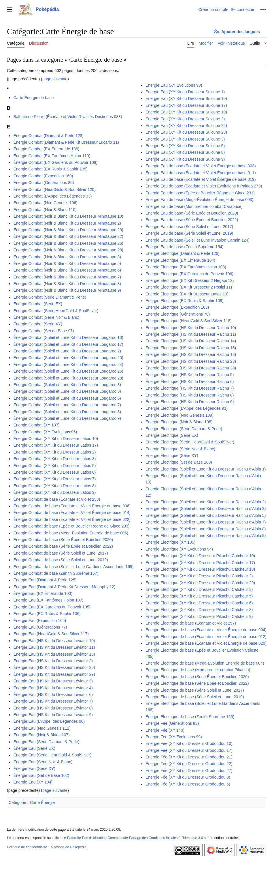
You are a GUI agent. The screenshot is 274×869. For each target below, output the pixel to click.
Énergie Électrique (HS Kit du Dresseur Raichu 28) (190, 368)
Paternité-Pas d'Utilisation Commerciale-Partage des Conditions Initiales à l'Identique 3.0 (135, 838)
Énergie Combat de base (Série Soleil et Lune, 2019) (60, 559)
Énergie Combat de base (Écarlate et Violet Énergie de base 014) (72, 512)
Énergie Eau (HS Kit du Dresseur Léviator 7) (52, 701)
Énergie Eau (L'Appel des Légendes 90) (49, 721)
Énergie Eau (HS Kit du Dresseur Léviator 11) (54, 647)
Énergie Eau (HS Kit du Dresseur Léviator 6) (52, 694)
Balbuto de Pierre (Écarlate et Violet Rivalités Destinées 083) (67, 116)
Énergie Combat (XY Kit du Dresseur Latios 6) (54, 472)
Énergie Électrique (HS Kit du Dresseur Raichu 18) (190, 354)
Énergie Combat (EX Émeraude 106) (46, 149)
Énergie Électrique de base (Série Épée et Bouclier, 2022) (197, 683)
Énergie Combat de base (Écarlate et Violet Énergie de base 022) (72, 519)
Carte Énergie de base (33, 97)
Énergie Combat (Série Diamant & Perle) (49, 297)
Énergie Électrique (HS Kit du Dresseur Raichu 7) (189, 388)
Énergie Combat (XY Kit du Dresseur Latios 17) (55, 445)
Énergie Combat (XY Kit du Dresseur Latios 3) (54, 458)
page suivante (54, 79)
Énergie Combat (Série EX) (37, 303)
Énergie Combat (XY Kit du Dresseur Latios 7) (54, 479)
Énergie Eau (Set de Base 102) (41, 775)
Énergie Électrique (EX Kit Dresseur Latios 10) (186, 294)
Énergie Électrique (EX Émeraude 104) (180, 260)
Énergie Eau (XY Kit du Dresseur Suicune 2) (185, 119)
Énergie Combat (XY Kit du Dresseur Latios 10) (55, 438)
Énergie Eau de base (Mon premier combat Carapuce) (194, 206)
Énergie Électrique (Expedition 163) (177, 307)
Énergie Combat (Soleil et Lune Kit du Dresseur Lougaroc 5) (67, 391)
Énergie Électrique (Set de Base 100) (178, 462)
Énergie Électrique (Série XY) (171, 455)
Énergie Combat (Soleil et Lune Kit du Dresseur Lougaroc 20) (68, 357)
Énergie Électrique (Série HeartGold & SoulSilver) (189, 442)
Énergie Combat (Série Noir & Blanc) (46, 317)
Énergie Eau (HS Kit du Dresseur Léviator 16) (54, 654)
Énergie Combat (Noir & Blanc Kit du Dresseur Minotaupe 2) (67, 223)
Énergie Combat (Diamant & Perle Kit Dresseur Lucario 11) (66, 142)
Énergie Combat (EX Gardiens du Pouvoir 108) (55, 162)
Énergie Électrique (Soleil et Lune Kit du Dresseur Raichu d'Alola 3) (205, 508)
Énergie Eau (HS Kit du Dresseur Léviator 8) (52, 708)
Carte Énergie (42, 802)
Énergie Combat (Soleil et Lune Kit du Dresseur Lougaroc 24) (68, 364)
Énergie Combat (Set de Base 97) (43, 331)
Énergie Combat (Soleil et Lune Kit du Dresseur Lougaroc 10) (68, 337)
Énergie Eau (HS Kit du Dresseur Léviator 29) (54, 674)
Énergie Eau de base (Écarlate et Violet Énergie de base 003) (200, 166)
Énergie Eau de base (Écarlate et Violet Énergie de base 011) (200, 172)
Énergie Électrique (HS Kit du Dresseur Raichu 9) (189, 401)
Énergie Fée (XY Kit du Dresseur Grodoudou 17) (189, 750)
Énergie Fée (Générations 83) (172, 723)
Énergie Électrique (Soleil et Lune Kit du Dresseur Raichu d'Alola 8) (205, 529)
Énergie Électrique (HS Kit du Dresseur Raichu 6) (189, 381)
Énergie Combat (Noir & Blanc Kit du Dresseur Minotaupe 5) (67, 263)
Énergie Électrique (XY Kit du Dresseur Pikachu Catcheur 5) (199, 596)
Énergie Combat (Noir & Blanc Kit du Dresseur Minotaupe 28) (68, 250)
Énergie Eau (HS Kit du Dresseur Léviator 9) (52, 714)
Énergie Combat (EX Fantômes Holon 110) (51, 155)
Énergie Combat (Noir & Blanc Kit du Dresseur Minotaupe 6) (67, 270)
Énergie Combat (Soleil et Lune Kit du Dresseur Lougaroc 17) (68, 344)
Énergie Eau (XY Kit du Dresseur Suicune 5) (185, 145)
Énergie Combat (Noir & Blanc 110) (44, 209)
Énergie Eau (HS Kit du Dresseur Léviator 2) (52, 661)
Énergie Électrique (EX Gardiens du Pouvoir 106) (189, 274)
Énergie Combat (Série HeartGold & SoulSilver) (55, 310)
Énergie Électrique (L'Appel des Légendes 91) (186, 408)
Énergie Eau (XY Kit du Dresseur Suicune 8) (185, 152)
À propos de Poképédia (68, 847)
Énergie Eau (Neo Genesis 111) (41, 728)
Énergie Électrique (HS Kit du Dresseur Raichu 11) (190, 334)
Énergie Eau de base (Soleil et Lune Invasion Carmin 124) (197, 240)
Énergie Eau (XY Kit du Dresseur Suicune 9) (185, 159)
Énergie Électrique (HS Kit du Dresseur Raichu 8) (189, 395)
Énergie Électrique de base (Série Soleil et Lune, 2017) (194, 690)
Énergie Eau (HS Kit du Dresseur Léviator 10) (54, 640)
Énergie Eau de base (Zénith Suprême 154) (184, 246)
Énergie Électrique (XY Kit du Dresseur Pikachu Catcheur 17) (200, 562)
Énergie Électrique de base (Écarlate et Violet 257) (190, 623)
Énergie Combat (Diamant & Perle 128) (48, 135)
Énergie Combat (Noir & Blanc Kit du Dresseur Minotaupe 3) (67, 257)
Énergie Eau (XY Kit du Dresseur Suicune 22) (186, 125)
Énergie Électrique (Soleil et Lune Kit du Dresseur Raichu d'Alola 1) (205, 469)
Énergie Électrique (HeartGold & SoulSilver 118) (188, 320)
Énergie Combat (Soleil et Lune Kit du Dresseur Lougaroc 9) (67, 418)
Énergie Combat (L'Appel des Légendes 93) (52, 196)
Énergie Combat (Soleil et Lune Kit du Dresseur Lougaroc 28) (68, 378)
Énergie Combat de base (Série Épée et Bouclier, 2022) (63, 546)
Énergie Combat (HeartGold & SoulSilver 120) (54, 189)
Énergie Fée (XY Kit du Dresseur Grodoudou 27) (189, 770)
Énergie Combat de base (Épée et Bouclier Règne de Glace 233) (71, 526)
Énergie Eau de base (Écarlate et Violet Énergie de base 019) (200, 179)
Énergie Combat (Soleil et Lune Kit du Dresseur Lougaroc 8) (67, 411)
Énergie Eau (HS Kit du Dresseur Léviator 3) (52, 681)
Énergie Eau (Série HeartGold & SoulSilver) (52, 755)
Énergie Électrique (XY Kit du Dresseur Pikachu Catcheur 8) (199, 609)
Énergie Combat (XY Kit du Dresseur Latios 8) (54, 485)
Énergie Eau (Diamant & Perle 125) (44, 580)
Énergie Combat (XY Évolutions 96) (45, 432)
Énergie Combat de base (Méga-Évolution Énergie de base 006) (70, 533)
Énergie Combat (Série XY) (37, 324)
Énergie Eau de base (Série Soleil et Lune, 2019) (189, 233)
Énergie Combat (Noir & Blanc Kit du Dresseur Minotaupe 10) (68, 216)
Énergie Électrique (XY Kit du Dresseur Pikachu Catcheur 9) (199, 616)
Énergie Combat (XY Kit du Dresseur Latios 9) (54, 492)
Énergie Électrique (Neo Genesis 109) (179, 415)
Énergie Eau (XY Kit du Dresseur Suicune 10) (186, 98)
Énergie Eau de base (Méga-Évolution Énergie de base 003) (199, 199)
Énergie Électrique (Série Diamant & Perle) (183, 428)
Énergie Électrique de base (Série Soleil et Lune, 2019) (194, 697)
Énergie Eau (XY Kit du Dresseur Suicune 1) (185, 92)
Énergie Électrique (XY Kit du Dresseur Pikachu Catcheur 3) (199, 589)
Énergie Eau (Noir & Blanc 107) (41, 735)
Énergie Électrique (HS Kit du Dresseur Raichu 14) (190, 341)
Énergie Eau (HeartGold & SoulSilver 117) (50, 633)
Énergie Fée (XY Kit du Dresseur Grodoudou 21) (189, 757)
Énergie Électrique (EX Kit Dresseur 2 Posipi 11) (188, 287)
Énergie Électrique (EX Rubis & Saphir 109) (184, 300)
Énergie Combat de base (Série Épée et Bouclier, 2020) (63, 539)
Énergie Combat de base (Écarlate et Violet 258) (56, 499)
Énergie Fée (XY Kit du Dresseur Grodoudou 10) (189, 743)
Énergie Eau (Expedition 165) (39, 620)
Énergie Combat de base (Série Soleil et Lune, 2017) (60, 553)
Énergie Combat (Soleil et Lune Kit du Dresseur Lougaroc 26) (68, 371)
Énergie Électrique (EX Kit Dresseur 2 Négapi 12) (189, 280)
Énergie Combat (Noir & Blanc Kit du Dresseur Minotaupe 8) (67, 283)
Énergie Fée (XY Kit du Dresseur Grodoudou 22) (189, 763)
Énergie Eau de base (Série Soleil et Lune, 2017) (189, 226)
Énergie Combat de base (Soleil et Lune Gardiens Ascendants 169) (73, 566)
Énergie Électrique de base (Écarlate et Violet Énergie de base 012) (206, 636)
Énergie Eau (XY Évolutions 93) (173, 85)
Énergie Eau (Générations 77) (40, 627)
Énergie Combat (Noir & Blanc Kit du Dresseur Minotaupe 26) (68, 243)
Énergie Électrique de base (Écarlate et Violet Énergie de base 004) (206, 629)
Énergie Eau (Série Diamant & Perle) (46, 741)
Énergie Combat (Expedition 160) (43, 176)
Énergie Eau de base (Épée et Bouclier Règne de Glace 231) (200, 193)
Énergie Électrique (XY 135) (170, 542)
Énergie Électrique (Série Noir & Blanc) (180, 449)
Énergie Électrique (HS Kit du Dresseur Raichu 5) (189, 374)
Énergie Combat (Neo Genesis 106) (45, 202)
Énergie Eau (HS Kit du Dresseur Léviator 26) (54, 667)
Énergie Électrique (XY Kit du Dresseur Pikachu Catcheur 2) (199, 576)
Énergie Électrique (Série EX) (171, 435)
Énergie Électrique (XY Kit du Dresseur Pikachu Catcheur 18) (200, 569)
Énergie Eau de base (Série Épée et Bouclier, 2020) (191, 213)
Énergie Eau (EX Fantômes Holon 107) (48, 600)
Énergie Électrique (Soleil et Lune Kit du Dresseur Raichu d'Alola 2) (205, 502)
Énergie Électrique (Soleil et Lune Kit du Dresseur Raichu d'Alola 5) (205, 515)
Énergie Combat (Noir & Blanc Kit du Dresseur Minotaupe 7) (67, 277)
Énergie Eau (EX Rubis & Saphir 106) (46, 613)
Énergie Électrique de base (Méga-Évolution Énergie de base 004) (204, 663)
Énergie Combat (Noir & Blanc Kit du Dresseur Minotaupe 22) (68, 236)
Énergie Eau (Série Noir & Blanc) (42, 762)
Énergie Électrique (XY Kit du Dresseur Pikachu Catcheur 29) (200, 582)
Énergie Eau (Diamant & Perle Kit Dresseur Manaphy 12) (64, 587)
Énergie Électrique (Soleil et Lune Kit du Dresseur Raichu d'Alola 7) (205, 522)
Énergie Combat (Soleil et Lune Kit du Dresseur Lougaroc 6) (67, 398)
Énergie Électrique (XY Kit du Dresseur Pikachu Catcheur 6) (199, 603)
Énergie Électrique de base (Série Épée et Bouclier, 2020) (197, 676)
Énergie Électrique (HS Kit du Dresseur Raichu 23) (190, 361)
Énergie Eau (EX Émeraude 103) (42, 593)
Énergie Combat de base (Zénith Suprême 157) (55, 573)
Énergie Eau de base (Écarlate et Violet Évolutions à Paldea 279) (203, 186)
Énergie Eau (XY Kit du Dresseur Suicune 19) (186, 112)
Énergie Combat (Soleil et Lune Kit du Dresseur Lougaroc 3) (67, 384)
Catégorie (17, 802)
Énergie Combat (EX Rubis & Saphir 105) (50, 169)
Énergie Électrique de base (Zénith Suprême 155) (189, 716)
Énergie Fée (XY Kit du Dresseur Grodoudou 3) (187, 777)
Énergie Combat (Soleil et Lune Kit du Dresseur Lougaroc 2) (67, 351)
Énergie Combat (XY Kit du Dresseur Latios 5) (54, 465)
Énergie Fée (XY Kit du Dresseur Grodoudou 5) (187, 784)
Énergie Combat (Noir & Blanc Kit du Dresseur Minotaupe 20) (68, 229)
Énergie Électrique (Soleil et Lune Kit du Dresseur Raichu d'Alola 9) (205, 535)
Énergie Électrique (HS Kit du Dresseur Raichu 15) (190, 348)
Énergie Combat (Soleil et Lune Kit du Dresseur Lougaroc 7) (67, 405)
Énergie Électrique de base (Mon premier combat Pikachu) (197, 669)
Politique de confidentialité (27, 847)
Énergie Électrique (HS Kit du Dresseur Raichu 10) (190, 327)
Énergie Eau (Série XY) (34, 768)
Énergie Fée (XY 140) (164, 730)
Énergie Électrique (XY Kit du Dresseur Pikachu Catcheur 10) (200, 555)
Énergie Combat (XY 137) (36, 425)
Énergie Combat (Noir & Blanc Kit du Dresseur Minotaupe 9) (67, 290)
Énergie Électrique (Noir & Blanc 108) (179, 422)
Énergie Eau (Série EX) (34, 748)
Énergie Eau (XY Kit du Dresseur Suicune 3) (185, 139)
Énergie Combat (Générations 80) (43, 182)
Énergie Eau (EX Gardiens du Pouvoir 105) (51, 607)
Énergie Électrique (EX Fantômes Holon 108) (185, 267)
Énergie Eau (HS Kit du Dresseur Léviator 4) (52, 688)
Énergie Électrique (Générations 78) (177, 314)
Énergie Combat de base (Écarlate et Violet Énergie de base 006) (72, 506)
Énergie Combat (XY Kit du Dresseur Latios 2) (54, 452)
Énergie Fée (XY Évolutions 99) (173, 737)
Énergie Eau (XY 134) (32, 782)
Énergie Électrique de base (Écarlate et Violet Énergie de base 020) (206, 643)
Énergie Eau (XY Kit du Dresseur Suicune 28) (186, 132)
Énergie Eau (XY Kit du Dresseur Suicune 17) (186, 105)
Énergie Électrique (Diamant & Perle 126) (182, 253)
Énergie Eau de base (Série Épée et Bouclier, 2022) (191, 219)
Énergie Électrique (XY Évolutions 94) (179, 549)
